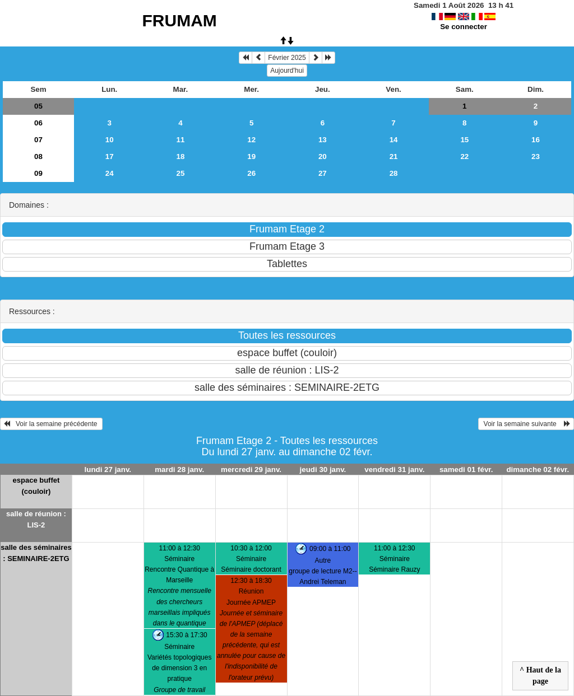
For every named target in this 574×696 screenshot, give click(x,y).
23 (535, 156)
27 (322, 173)
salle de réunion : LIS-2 (36, 519)
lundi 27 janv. (108, 469)
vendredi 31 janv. (394, 469)
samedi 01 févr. (466, 469)
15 (464, 140)
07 (38, 140)
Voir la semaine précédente (51, 424)
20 (322, 156)
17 (109, 156)
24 (109, 173)
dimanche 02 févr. (537, 469)
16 (535, 140)
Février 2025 (286, 58)
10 (109, 140)
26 (251, 173)
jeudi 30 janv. (323, 469)
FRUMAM (179, 20)
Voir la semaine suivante (526, 424)
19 (251, 156)
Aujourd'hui (287, 70)
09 (38, 173)
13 (322, 140)
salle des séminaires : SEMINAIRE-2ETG (36, 553)
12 (251, 140)
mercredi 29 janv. (251, 469)
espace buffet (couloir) (36, 486)
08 (38, 156)
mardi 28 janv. (179, 469)
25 (181, 173)
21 (394, 156)
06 (38, 123)
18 (181, 156)
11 (181, 140)
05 (38, 106)
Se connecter (463, 26)
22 (464, 156)
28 (394, 173)
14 (394, 140)
